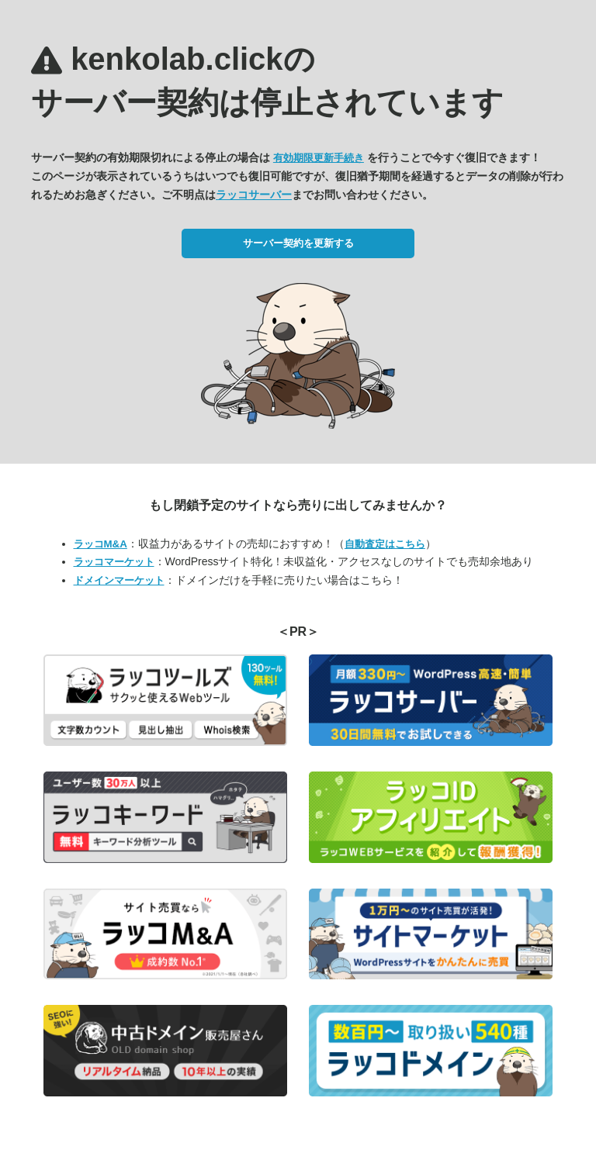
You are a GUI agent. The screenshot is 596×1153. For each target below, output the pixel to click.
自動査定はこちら (385, 544)
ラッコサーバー (254, 194)
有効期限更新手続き (318, 158)
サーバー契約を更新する (298, 243)
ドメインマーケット (119, 580)
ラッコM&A (100, 544)
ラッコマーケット (114, 562)
